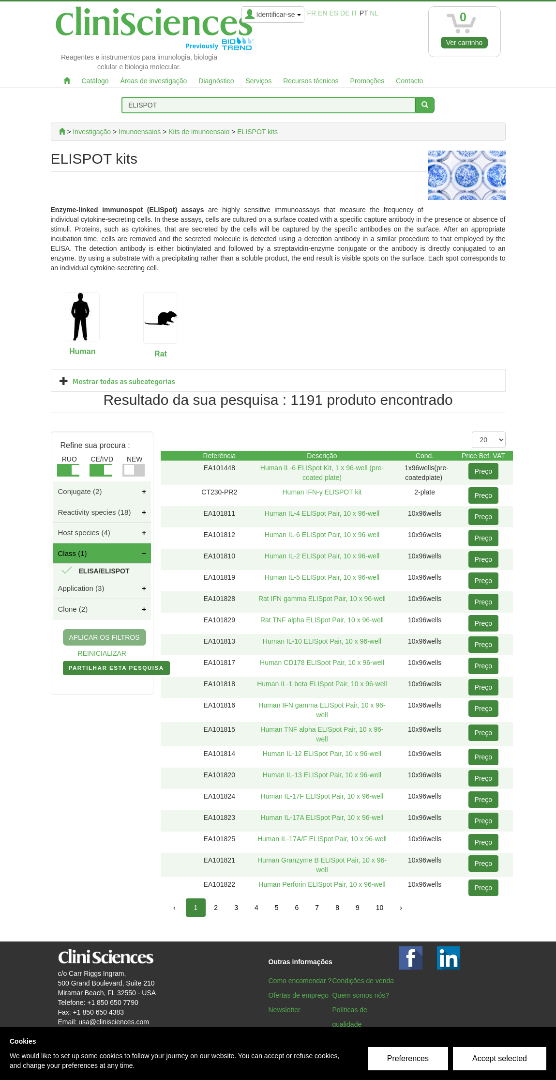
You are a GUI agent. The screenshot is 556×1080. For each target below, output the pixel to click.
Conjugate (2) (80, 491)
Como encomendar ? (300, 981)
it (354, 13)
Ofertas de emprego (299, 995)
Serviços (258, 81)
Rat (160, 354)
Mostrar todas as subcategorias (124, 381)
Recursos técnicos (310, 81)
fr (311, 13)
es (333, 13)
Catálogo (95, 81)
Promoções (367, 81)
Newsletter (285, 1010)
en (322, 13)
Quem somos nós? (361, 995)
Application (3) (81, 588)
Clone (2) (73, 609)
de (344, 13)
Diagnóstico (216, 81)
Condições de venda (363, 981)
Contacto (409, 81)
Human (82, 351)
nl (374, 13)
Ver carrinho (464, 42)
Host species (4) (84, 532)
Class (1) (72, 553)
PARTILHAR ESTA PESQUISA (116, 669)
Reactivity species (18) (94, 512)
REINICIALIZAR (102, 653)
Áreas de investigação (153, 81)
